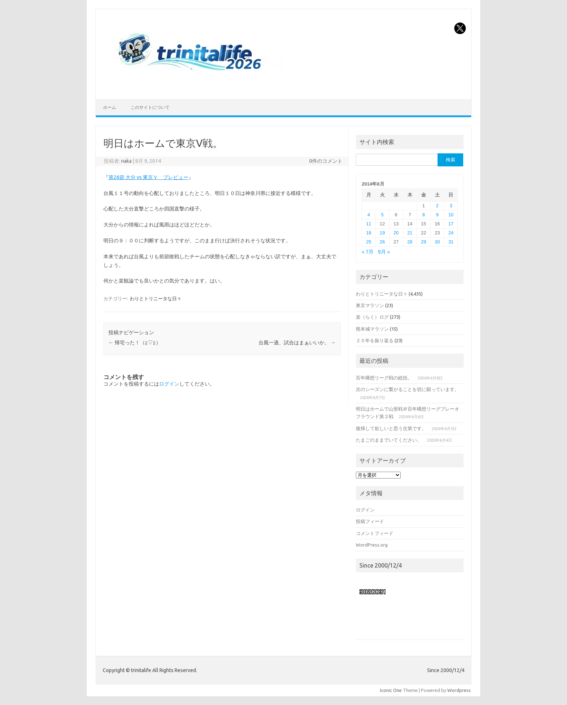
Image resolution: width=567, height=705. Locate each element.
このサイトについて (150, 107)
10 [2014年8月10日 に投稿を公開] (450, 214)
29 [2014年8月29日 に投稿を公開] (423, 242)
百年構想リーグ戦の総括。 (384, 377)
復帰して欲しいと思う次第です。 (391, 428)
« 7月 (368, 252)
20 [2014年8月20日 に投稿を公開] (395, 232)
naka (126, 161)
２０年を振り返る (374, 340)
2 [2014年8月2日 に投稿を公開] (437, 205)
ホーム (109, 107)
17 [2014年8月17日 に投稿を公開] (450, 223)
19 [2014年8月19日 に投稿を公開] (382, 232)
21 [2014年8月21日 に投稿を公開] (409, 232)
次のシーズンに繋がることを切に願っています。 (407, 389)
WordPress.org (372, 544)
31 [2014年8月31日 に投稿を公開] (450, 242)
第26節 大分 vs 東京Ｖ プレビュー (148, 177)
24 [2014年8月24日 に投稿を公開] (450, 232)
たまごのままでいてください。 (389, 439)
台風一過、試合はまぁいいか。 (297, 342)
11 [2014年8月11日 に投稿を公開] (368, 223)
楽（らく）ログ (372, 316)
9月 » (384, 252)
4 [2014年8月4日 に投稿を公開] (368, 214)
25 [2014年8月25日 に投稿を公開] (368, 242)
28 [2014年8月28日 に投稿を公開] (409, 242)
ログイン (169, 384)
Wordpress (459, 690)
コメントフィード (374, 533)
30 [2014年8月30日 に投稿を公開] (437, 242)
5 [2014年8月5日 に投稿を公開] (382, 214)
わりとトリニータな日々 (156, 298)
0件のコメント (325, 161)
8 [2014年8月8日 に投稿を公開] (423, 214)
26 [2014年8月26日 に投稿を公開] (382, 242)
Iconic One (391, 690)
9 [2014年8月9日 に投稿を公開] (437, 214)
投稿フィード (370, 521)
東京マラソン (370, 305)
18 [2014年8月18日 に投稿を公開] (368, 232)
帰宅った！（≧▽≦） (134, 342)
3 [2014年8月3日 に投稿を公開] (451, 205)
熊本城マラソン (372, 328)
